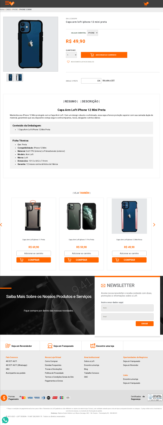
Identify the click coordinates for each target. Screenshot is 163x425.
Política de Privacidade (54, 373)
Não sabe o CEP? (109, 80)
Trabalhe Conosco (91, 373)
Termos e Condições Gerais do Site (59, 377)
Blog (86, 369)
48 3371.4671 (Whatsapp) (16, 365)
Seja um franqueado (131, 361)
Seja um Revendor (130, 365)
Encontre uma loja (91, 365)
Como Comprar (51, 361)
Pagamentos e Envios (54, 381)
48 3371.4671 (11, 361)
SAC (8, 369)
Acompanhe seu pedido (15, 373)
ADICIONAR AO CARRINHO (106, 55)
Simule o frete (72, 81)
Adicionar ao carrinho (33, 253)
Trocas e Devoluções (53, 369)
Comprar (33, 259)
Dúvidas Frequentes (53, 365)
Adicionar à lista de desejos (82, 62)
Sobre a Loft (89, 361)
